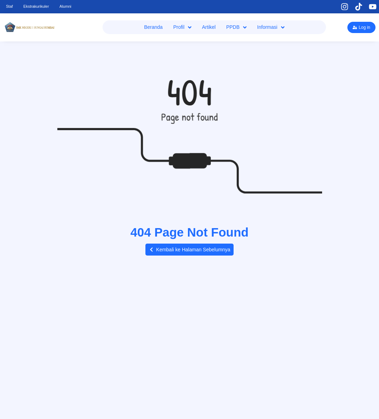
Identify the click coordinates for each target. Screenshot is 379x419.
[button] (189, 250)
